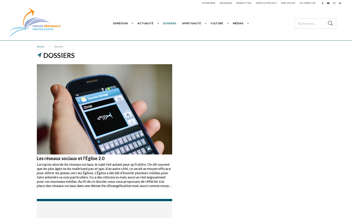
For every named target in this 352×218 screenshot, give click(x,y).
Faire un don (288, 3)
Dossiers (169, 23)
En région (120, 23)
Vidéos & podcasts (266, 3)
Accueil (40, 46)
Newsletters (243, 3)
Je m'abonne (208, 3)
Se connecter (307, 3)
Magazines (226, 3)
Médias (238, 23)
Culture (217, 23)
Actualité (145, 23)
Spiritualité (191, 23)
